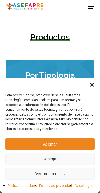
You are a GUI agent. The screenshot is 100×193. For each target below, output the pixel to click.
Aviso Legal (83, 186)
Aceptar (50, 144)
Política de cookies (22, 186)
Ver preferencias (50, 173)
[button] (92, 84)
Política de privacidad (55, 186)
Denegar (50, 159)
